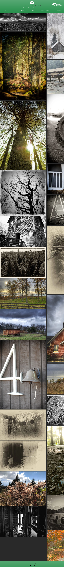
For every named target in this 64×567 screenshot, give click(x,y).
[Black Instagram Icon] (34, 565)
